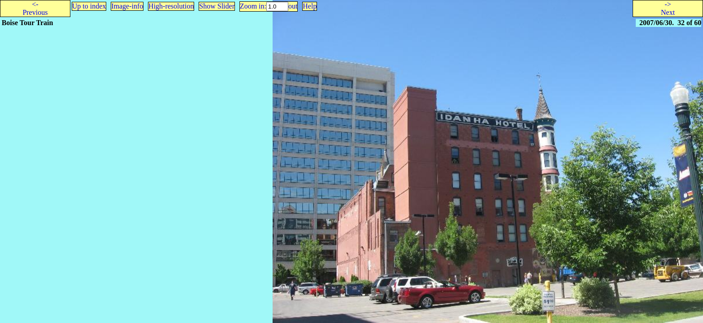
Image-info (127, 6)
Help (310, 6)
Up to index (89, 6)
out (292, 6)
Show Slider (216, 6)
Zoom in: (253, 6)
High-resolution (171, 6)
